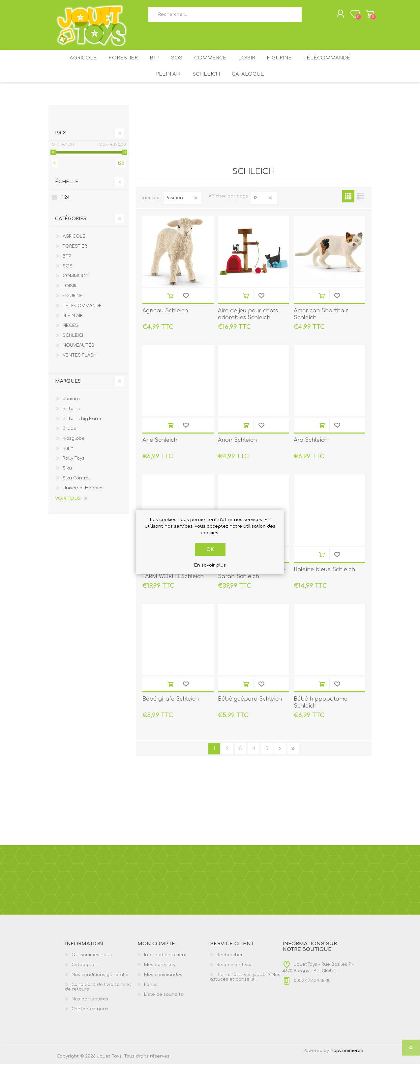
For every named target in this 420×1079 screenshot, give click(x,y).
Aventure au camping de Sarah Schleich (251, 588)
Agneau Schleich (165, 326)
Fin (293, 764)
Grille (348, 211)
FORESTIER (115, 65)
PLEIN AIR (165, 86)
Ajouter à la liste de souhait (186, 310)
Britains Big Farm (82, 434)
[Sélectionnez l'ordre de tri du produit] (183, 213)
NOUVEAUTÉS (78, 360)
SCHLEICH (207, 86)
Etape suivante (280, 764)
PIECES (70, 340)
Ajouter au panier (170, 310)
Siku (67, 483)
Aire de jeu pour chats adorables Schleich (248, 329)
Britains (71, 424)
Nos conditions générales (101, 990)
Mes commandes (163, 990)
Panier (363, 16)
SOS (176, 65)
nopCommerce (346, 1065)
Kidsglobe (74, 453)
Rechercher (309, 16)
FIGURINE (288, 65)
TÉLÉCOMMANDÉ (338, 65)
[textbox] (225, 16)
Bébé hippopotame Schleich (320, 717)
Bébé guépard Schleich (250, 714)
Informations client (165, 970)
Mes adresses (159, 980)
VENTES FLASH (80, 370)
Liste (360, 211)
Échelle (66, 196)
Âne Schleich (159, 455)
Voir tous (68, 513)
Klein (68, 463)
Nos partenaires (90, 1014)
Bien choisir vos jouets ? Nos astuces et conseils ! (245, 992)
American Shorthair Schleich (321, 329)
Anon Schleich (237, 455)
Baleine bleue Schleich (324, 585)
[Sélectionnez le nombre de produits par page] (264, 213)
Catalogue (251, 86)
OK (210, 549)
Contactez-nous (90, 1024)
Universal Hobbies (83, 503)
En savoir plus (210, 565)
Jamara (71, 414)
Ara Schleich (311, 455)
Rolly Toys (73, 473)
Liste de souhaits (163, 1009)
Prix (60, 148)
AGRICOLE (72, 65)
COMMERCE (212, 65)
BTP (149, 65)
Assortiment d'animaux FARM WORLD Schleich (173, 588)
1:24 (66, 212)
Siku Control (76, 493)
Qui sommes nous (92, 970)
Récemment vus (235, 980)
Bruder (70, 443)
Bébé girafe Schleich (170, 714)
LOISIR (252, 65)
